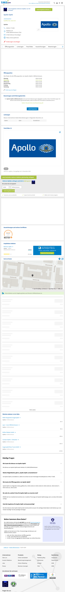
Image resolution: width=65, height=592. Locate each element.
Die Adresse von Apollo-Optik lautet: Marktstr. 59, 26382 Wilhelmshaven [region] (20, 467)
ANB (52, 566)
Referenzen (40, 560)
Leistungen (20, 46)
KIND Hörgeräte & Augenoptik (11, 417)
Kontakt (39, 563)
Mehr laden (32, 409)
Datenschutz (54, 560)
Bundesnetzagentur (35, 522)
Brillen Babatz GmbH (8, 432)
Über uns (4, 557)
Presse (4, 566)
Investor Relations (7, 560)
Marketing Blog (41, 557)
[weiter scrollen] (62, 46)
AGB (52, 563)
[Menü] (62, 3)
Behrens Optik (8, 246)
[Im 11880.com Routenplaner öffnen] (59, 258)
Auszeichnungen (41, 46)
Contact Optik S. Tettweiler (10, 439)
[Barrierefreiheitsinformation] (60, 3)
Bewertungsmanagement (24, 560)
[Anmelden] (57, 3)
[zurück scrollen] (2, 46)
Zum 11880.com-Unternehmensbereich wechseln (39, 3)
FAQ (38, 566)
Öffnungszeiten (9, 46)
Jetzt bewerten (32, 109)
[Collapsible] (61, 463)
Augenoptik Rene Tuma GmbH (11, 447)
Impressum (54, 557)
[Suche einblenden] (55, 3)
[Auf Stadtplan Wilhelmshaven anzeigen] (62, 259)
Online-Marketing (22, 563)
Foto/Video (29, 46)
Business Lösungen (23, 566)
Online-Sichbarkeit (23, 557)
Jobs (3, 563)
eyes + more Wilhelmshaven (10, 425)
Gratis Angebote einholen (44, 9)
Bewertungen (52, 46)
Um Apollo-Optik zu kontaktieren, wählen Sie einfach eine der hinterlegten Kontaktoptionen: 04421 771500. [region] (29, 476)
